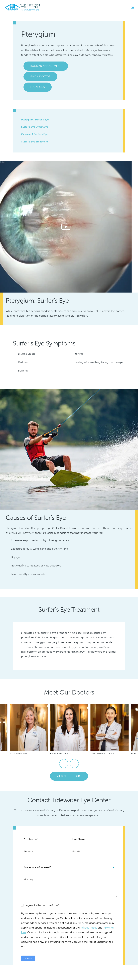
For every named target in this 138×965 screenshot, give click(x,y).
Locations (37, 87)
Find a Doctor (40, 76)
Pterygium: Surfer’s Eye (35, 119)
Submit (28, 958)
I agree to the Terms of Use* (40, 905)
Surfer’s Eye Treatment (34, 141)
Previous (63, 763)
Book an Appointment (45, 66)
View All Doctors (69, 776)
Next (74, 763)
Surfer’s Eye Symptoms (34, 126)
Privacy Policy (88, 927)
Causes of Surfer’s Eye (34, 134)
